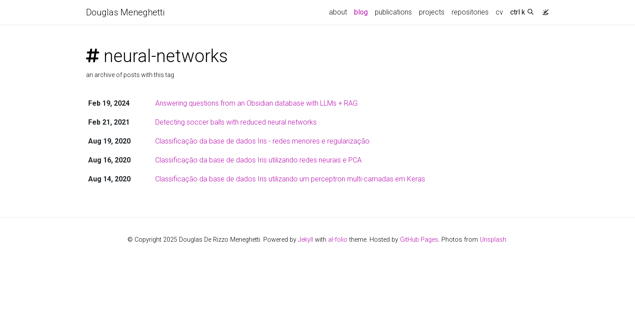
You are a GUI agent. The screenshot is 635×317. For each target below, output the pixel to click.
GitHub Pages (419, 239)
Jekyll (305, 239)
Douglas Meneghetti (125, 12)
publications (393, 12)
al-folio (337, 239)
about (338, 12)
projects (431, 12)
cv (499, 12)
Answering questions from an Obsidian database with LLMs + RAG (256, 103)
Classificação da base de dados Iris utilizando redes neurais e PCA (258, 160)
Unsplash (493, 239)
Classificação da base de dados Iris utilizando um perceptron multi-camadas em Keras (290, 179)
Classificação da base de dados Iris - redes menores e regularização (262, 141)
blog (361, 12)
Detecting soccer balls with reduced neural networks (236, 122)
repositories (470, 12)
